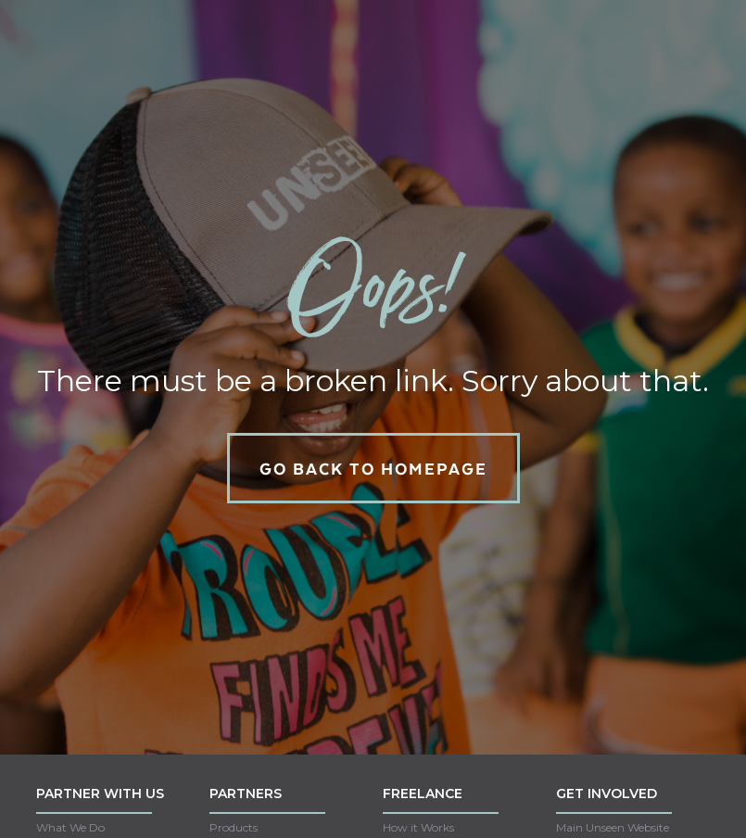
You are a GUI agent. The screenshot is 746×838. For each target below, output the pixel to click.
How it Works (418, 827)
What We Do (70, 827)
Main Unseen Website (612, 827)
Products (233, 827)
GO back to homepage (373, 468)
